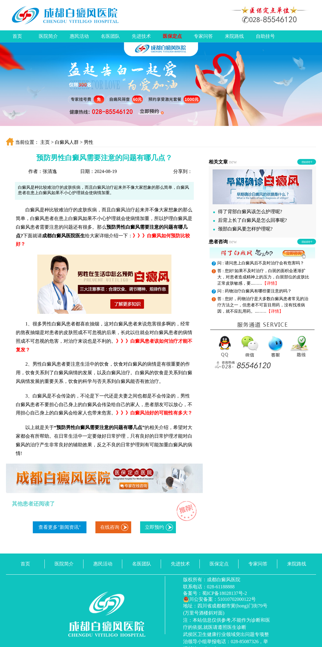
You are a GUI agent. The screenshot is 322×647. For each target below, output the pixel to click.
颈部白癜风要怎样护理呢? (243, 228)
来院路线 (234, 36)
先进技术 (141, 36)
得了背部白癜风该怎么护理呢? (247, 211)
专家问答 (203, 36)
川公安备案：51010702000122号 (219, 599)
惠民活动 (79, 36)
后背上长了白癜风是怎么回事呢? (250, 220)
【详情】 (270, 283)
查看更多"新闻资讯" (59, 527)
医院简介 (48, 36)
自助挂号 (265, 36)
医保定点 (172, 36)
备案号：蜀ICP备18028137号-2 (215, 593)
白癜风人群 (67, 142)
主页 (45, 142)
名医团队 (110, 36)
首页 (17, 36)
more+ (307, 162)
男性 (88, 142)
